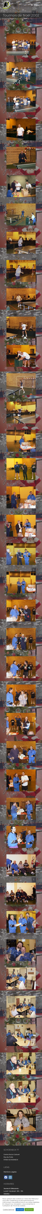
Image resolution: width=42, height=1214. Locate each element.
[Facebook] (6, 1177)
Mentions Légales (10, 1172)
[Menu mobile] (35, 5)
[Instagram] (10, 1177)
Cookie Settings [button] (8, 1209)
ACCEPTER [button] (29, 1209)
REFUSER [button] (20, 1209)
